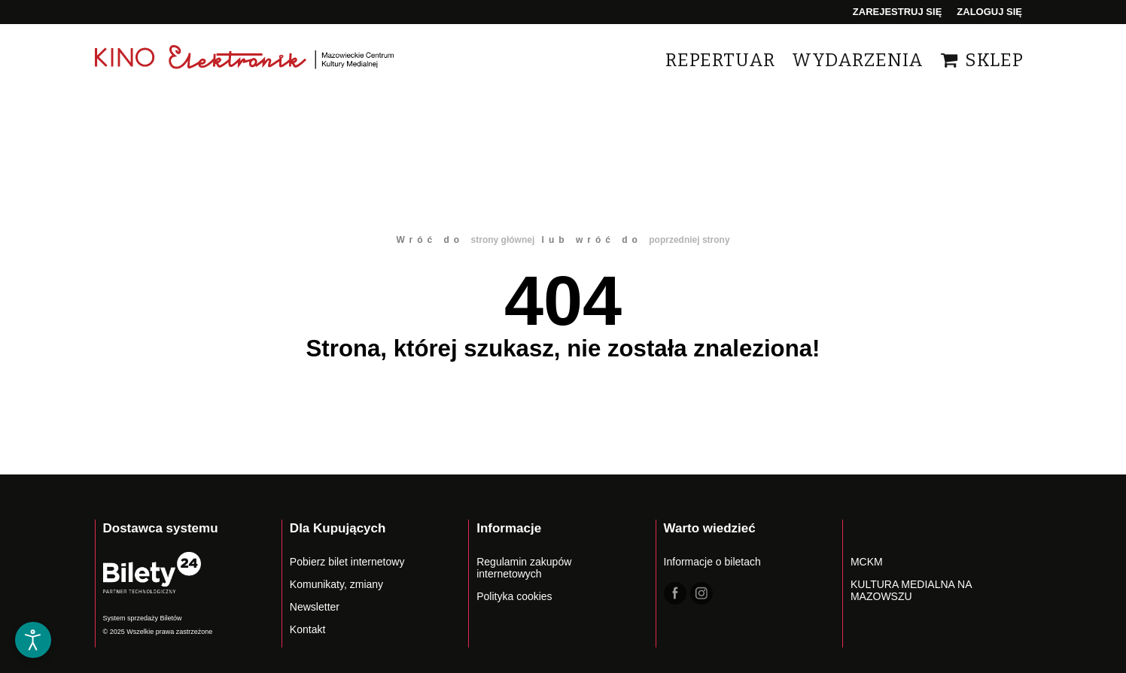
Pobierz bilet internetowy (347, 562)
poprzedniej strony (689, 240)
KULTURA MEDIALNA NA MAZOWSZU (911, 590)
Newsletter (314, 607)
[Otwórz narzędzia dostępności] (33, 640)
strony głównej (503, 240)
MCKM (867, 562)
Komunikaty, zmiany (336, 584)
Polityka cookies (514, 596)
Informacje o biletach (712, 562)
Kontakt (307, 629)
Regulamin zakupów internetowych (523, 568)
